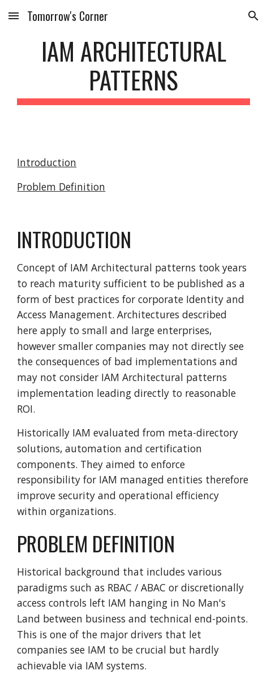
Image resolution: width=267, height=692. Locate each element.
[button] (13, 15)
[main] (133, 71)
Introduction (46, 162)
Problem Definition (61, 186)
